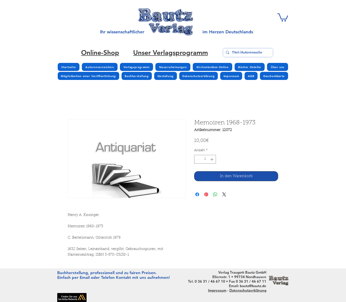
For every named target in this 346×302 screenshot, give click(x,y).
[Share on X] (224, 194)
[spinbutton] (205, 159)
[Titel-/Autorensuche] (247, 52)
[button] (282, 17)
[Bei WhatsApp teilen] (215, 194)
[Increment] (212, 159)
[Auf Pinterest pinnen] (206, 194)
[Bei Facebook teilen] (197, 194)
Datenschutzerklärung (247, 290)
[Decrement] (198, 159)
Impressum (217, 290)
